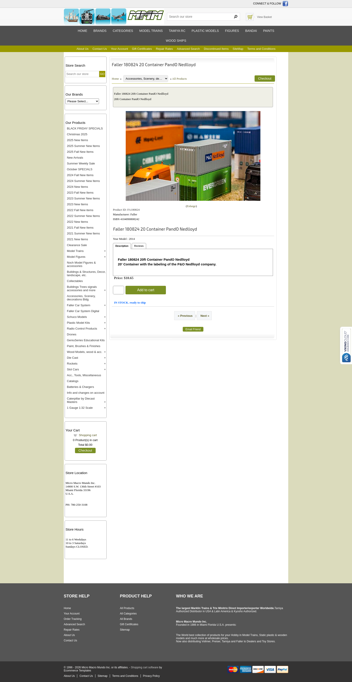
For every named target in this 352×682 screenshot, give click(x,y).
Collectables (75, 281)
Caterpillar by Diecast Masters (81, 400)
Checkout (85, 450)
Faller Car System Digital (83, 311)
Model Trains (75, 251)
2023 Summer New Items (83, 198)
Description (121, 246)
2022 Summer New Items (83, 216)
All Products (179, 78)
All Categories (128, 613)
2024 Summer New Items (83, 181)
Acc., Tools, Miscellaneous (84, 375)
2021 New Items (77, 239)
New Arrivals (75, 157)
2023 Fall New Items (80, 192)
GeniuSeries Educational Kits (86, 340)
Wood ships (176, 40)
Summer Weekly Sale (81, 163)
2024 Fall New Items (80, 175)
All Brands (126, 619)
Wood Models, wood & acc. (84, 352)
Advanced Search (188, 48)
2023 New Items (77, 204)
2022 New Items (77, 221)
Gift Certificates (142, 48)
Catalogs (72, 381)
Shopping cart (88, 435)
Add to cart (145, 290)
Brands (99, 31)
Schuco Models (77, 317)
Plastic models (205, 31)
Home (82, 31)
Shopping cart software (144, 667)
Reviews (139, 246)
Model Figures (76, 256)
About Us (82, 48)
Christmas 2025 (77, 134)
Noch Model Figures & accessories (81, 264)
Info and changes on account (85, 392)
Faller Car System (78, 305)
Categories (123, 31)
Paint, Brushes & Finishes (83, 346)
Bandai (251, 31)
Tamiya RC (177, 31)
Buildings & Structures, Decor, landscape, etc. (86, 273)
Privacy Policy (151, 676)
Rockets (72, 363)
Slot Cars (73, 369)
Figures (232, 31)
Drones (71, 334)
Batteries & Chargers (80, 387)
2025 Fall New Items (80, 151)
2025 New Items (77, 140)
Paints (268, 31)
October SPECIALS (79, 169)
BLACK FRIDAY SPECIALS (85, 128)
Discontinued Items (216, 48)
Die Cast (72, 357)
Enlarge (191, 206)
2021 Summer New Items (83, 233)
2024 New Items (77, 186)
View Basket (264, 17)
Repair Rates (164, 48)
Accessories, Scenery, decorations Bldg (81, 297)
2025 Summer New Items (83, 146)
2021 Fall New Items (80, 227)
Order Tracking (72, 619)
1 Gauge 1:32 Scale (80, 407)
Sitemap (125, 629)
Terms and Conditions (261, 48)
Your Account (119, 48)
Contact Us (99, 48)
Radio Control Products (82, 328)
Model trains (151, 31)
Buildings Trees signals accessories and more (82, 288)
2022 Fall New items (80, 210)
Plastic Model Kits (78, 322)
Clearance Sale (77, 245)
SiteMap (238, 48)
